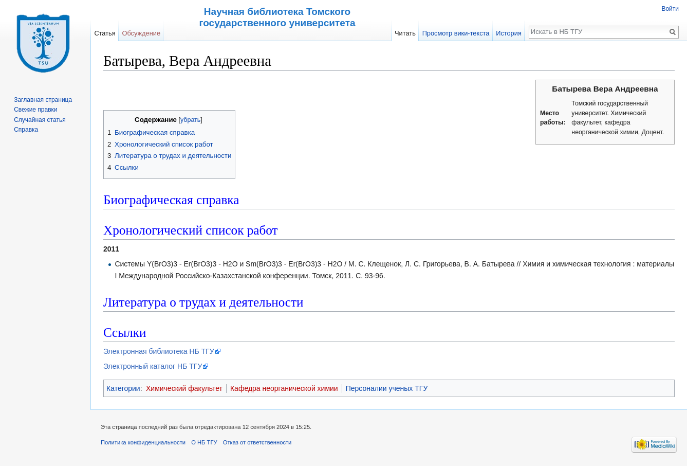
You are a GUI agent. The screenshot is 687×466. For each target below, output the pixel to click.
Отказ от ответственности (257, 442)
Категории (123, 388)
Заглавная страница (43, 99)
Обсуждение (141, 33)
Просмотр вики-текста (456, 33)
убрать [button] (190, 119)
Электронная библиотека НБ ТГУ (158, 351)
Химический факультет (184, 388)
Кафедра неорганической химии (284, 388)
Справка (26, 129)
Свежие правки (35, 109)
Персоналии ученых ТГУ (387, 388)
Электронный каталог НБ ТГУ (152, 366)
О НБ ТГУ (204, 442)
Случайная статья (39, 119)
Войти (670, 8)
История (509, 33)
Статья (104, 33)
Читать (405, 33)
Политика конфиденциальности (143, 442)
